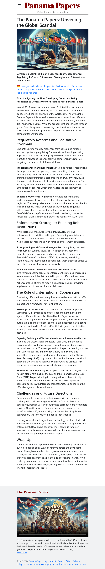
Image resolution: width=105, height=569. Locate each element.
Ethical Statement (64, 564)
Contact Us (80, 564)
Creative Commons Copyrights (39, 564)
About (53, 561)
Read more (22, 552)
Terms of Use (64, 561)
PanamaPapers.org (38, 561)
